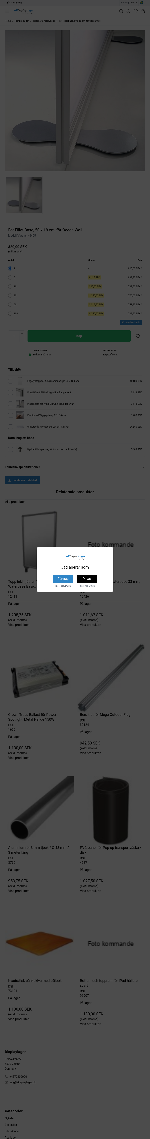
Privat (87, 579)
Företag (63, 579)
